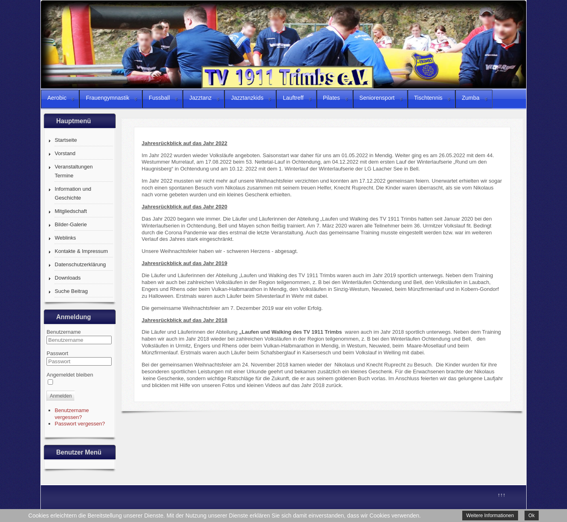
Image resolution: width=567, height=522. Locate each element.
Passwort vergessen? (80, 424)
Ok (532, 515)
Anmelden (61, 396)
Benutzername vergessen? (72, 413)
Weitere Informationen (490, 515)
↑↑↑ (501, 495)
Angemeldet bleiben (70, 375)
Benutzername (64, 332)
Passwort (57, 353)
